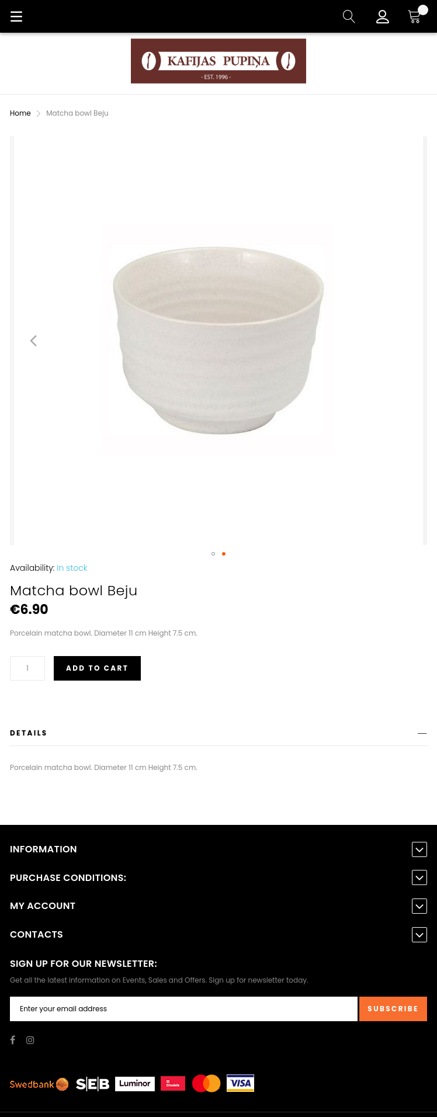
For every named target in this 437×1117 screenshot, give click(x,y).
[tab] (218, 735)
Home (20, 113)
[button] (33, 340)
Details (29, 733)
